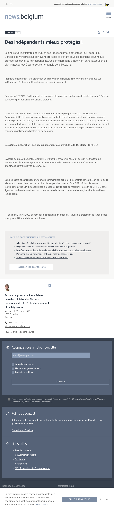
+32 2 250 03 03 (16, 322)
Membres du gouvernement (28, 368)
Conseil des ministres (25, 364)
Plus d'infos (42, 504)
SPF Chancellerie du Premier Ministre (32, 468)
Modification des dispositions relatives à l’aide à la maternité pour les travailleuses (53, 250)
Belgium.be (20, 459)
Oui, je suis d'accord (79, 499)
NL (6, 4)
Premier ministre (23, 450)
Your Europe (21, 463)
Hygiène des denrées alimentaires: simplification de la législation (45, 247)
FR (11, 4)
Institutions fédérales (24, 372)
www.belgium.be (95, 4)
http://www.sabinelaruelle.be (17, 326)
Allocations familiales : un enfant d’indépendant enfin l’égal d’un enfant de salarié (53, 243)
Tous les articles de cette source (31, 267)
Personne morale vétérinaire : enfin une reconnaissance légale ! (45, 254)
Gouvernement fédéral (25, 455)
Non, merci (104, 499)
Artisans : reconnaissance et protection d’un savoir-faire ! (42, 257)
